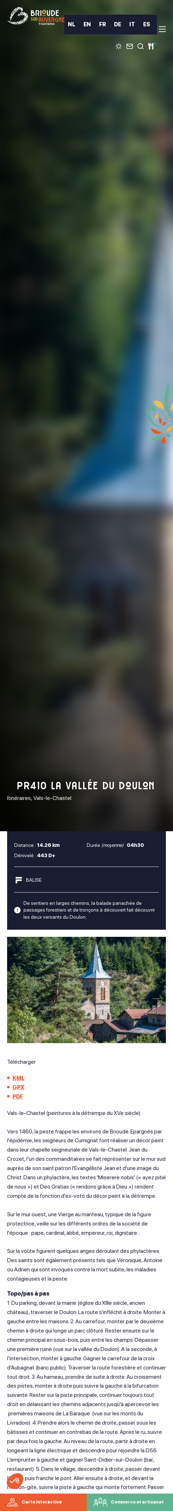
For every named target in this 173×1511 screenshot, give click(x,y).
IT (132, 24)
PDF (17, 1096)
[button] (14, 1481)
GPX (18, 1087)
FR (102, 24)
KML (18, 1078)
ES (146, 24)
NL (71, 24)
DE (117, 24)
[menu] (162, 29)
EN (87, 24)
